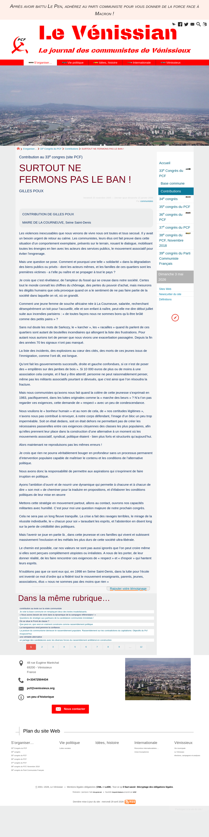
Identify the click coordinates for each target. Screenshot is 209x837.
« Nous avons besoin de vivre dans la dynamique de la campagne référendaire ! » (69, 617)
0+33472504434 (37, 689)
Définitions (167, 299)
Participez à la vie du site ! (188, 826)
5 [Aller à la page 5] (75, 656)
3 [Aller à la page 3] (53, 656)
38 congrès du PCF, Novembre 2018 (27, 781)
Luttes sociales (68, 759)
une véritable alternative (34, 645)
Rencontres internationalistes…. (143, 759)
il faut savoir (129, 804)
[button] (166, 25)
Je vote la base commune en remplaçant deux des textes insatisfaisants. (63, 613)
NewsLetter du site (173, 294)
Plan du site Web (42, 741)
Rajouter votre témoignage (127, 588)
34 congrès (14, 763)
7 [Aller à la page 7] (97, 656)
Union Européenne (137, 763)
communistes (146, 201)
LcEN (107, 804)
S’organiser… (30, 148)
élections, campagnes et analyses (186, 768)
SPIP (135, 809)
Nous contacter (70, 719)
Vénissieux (178, 753)
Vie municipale (176, 759)
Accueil (164, 163)
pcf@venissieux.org (41, 698)
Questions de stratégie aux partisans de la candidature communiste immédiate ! (67, 621)
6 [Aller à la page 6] (86, 656)
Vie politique (71, 753)
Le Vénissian (175, 763)
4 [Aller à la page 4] (64, 656)
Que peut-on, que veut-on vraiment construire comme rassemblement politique (67, 629)
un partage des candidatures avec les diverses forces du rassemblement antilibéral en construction (79, 649)
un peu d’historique (40, 706)
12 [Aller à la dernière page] (141, 656)
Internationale (139, 753)
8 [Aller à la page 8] (108, 656)
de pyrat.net (97, 809)
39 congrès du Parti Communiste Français (30, 786)
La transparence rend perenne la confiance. (46, 633)
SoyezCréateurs (118, 809)
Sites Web (167, 289)
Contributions (71, 148)
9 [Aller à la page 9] (119, 656)
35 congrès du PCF (19, 768)
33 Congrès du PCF (51, 148)
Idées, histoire (105, 753)
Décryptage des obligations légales (155, 804)
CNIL (98, 804)
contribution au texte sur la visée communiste (47, 609)
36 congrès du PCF (19, 772)
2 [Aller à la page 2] (42, 656)
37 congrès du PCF (19, 777)
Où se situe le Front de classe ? (39, 625)
